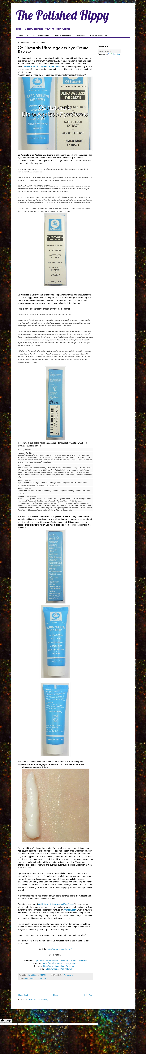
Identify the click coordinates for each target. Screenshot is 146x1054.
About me (30, 35)
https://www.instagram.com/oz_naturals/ (60, 963)
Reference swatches (98, 35)
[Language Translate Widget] (109, 51)
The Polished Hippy (62, 15)
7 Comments (68, 975)
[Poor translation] (8, 1021)
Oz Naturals (41, 978)
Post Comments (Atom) (38, 999)
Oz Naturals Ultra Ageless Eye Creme (42, 66)
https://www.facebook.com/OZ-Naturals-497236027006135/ (60, 960)
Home (20, 35)
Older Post (88, 995)
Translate (114, 54)
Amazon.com (70, 910)
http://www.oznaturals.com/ (59, 949)
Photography (81, 35)
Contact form (43, 35)
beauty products (30, 978)
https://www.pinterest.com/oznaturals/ (59, 966)
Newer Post (23, 995)
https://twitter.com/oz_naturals (59, 969)
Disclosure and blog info (62, 35)
